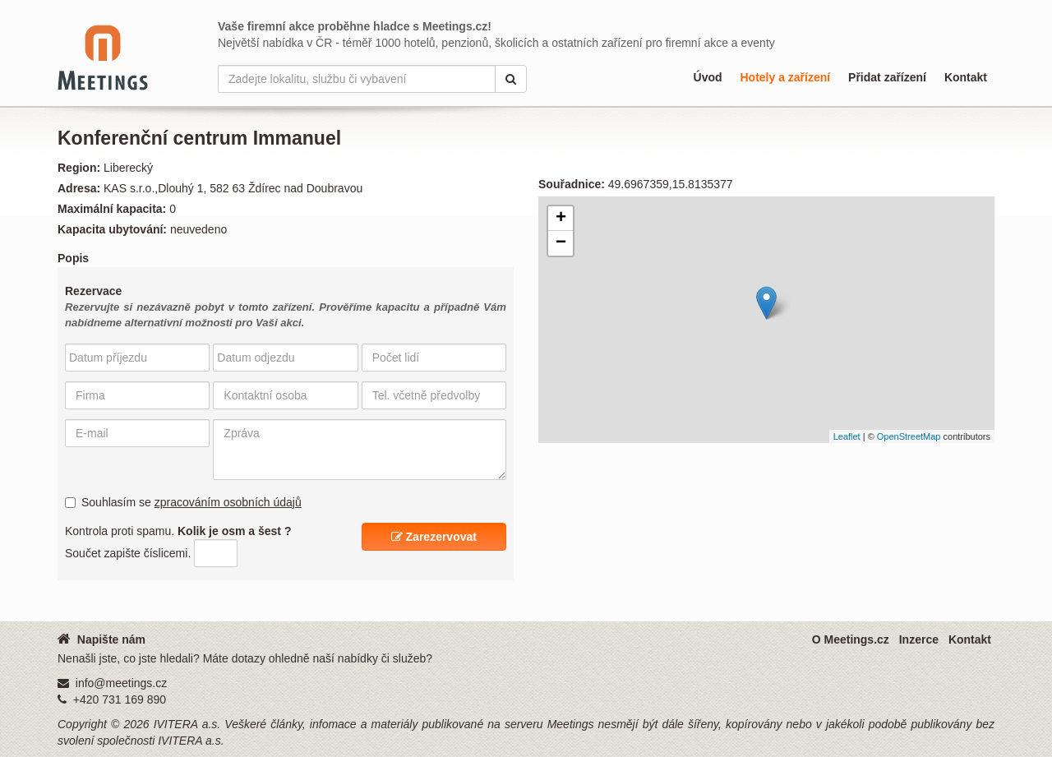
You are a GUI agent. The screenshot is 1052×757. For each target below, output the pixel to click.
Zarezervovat (434, 536)
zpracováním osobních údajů (228, 502)
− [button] (561, 243)
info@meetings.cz (121, 683)
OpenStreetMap (909, 436)
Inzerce (919, 639)
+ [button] (561, 218)
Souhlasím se (183, 502)
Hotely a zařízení (785, 77)
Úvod (708, 77)
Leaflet (847, 436)
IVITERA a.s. (187, 724)
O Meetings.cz (850, 639)
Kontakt (965, 77)
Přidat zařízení (887, 77)
